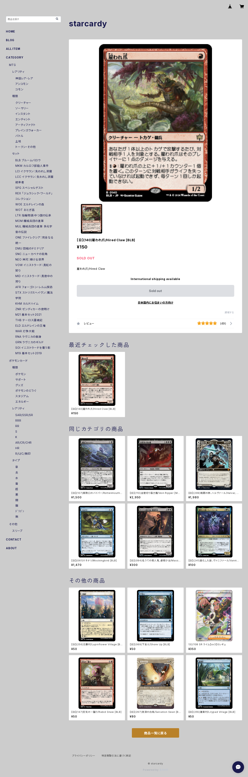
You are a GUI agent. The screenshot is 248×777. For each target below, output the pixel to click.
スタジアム (22, 396)
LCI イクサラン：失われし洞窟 (33, 171)
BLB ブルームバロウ (28, 160)
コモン (19, 89)
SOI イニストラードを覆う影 (32, 347)
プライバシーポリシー (83, 755)
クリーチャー (23, 102)
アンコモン (21, 83)
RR (17, 426)
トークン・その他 (25, 146)
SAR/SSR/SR (24, 415)
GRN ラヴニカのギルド (29, 342)
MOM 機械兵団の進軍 (29, 221)
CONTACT (13, 539)
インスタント (23, 113)
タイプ (16, 460)
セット (15, 153)
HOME (10, 31)
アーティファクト (25, 124)
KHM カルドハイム (27, 303)
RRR (18, 420)
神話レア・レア (24, 78)
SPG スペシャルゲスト (29, 187)
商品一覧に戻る (155, 733)
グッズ (19, 385)
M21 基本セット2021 (28, 314)
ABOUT (11, 548)
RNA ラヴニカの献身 (28, 336)
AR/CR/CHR (23, 442)
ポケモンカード (18, 360)
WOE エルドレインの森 (29, 204)
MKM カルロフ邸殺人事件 (32, 165)
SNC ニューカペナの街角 (31, 254)
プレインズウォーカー (28, 130)
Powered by (155, 769)
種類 (15, 96)
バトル (19, 135)
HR (17, 448)
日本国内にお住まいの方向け (155, 302)
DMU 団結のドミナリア (29, 248)
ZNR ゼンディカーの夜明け (32, 309)
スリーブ (17, 530)
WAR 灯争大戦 (24, 331)
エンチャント (23, 119)
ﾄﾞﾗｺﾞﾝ (19, 511)
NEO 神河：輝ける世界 (29, 259)
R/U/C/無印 (23, 453)
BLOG (10, 40)
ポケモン (20, 374)
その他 (13, 524)
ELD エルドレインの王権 (30, 325)
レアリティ (18, 71)
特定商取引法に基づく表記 (116, 755)
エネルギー (22, 401)
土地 (18, 141)
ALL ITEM (13, 48)
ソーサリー (22, 108)
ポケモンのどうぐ (25, 390)
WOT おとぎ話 (24, 209)
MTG (12, 65)
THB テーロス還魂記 (29, 320)
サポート (20, 379)
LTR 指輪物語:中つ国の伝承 (33, 215)
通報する (229, 312)
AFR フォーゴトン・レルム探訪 (34, 287)
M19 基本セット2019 (28, 353)
